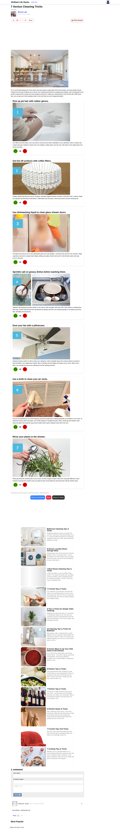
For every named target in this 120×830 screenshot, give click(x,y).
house (24, 493)
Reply (14, 815)
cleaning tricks (15, 493)
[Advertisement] (47, 36)
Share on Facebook (37, 497)
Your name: (16, 773)
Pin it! (48, 497)
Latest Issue (34, 2)
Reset (30, 20)
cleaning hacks (44, 493)
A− (14, 20)
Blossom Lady (22, 12)
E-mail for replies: (18, 779)
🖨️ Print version (77, 20)
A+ (25, 20)
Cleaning (13, 9)
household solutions (33, 493)
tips (21, 493)
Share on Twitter (58, 497)
